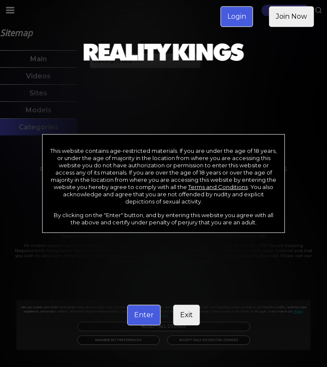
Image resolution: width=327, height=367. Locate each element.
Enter (144, 315)
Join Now (291, 16)
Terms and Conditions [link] (218, 187)
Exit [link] (186, 315)
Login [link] (236, 16)
